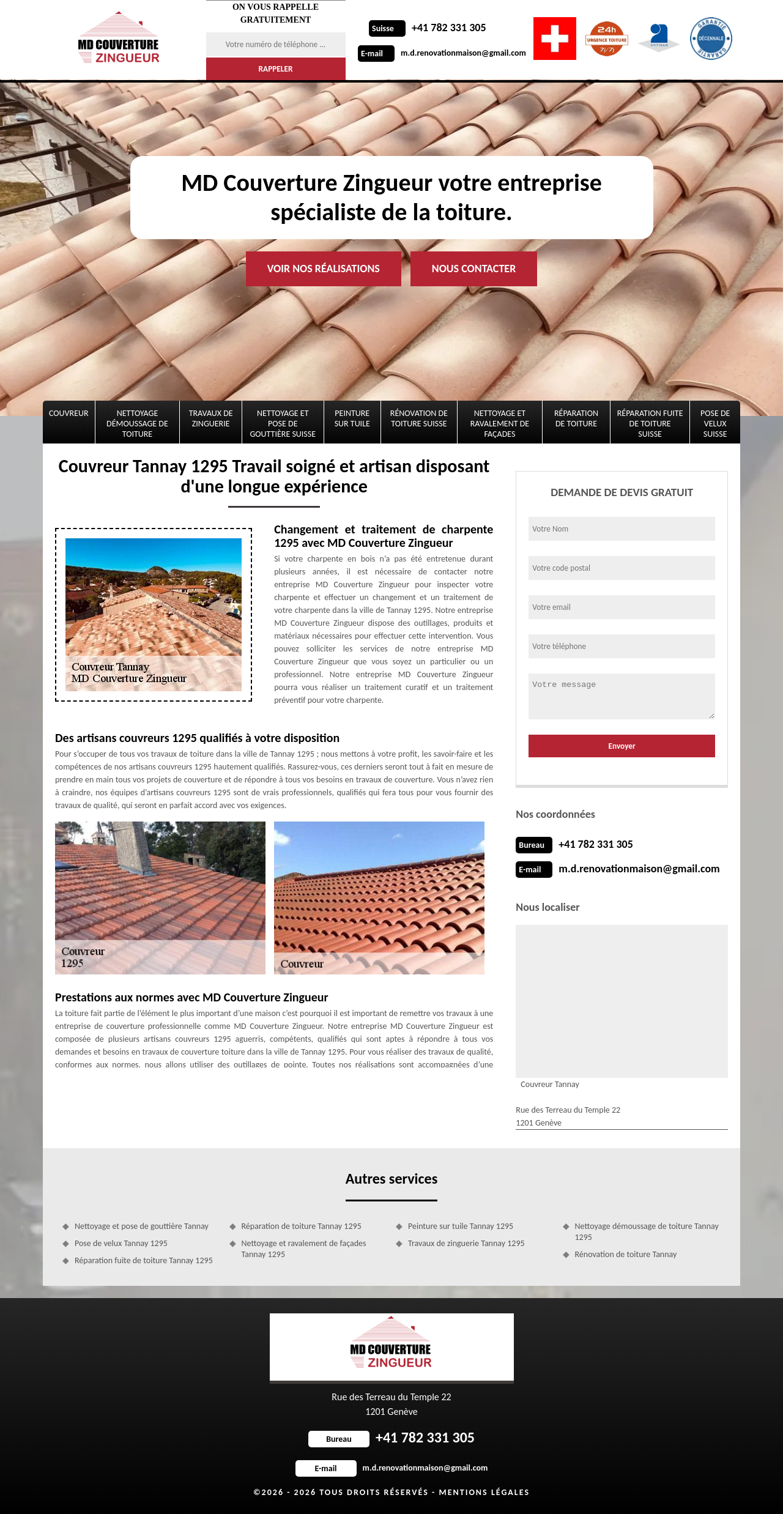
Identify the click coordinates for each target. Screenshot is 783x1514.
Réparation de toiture (576, 418)
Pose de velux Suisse (715, 423)
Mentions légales (484, 1492)
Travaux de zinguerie (211, 418)
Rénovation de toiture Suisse (419, 418)
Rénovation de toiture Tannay (626, 1254)
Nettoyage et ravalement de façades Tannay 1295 (304, 1249)
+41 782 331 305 (427, 27)
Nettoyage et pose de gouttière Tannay (142, 1226)
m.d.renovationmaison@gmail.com (442, 53)
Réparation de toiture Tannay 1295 (302, 1226)
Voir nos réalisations (323, 268)
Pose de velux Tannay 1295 (121, 1243)
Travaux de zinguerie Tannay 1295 (466, 1243)
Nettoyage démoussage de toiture (137, 423)
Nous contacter (474, 268)
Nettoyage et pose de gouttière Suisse (283, 423)
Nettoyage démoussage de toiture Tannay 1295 (647, 1231)
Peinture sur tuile (352, 418)
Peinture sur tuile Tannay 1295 (460, 1226)
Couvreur (69, 413)
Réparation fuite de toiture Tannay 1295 (144, 1260)
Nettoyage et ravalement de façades (499, 423)
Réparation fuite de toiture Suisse (650, 423)
